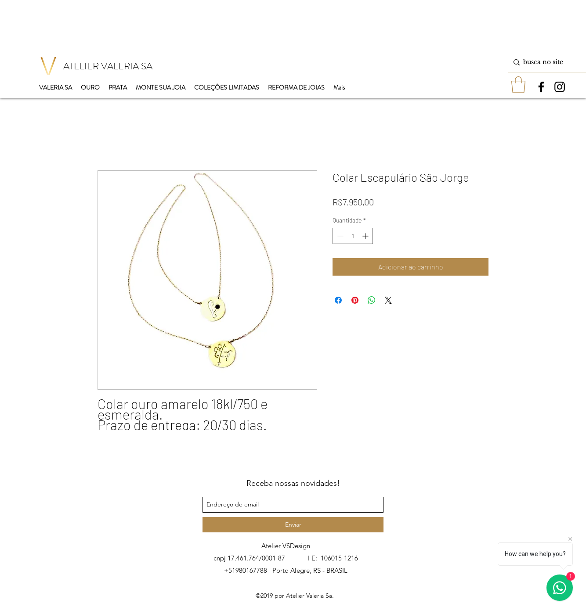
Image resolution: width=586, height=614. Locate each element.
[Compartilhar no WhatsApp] (371, 300)
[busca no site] (545, 62)
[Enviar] (293, 524)
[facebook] (541, 87)
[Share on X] (388, 300)
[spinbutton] (353, 236)
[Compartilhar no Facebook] (338, 300)
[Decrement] (339, 236)
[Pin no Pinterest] (355, 300)
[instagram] (560, 87)
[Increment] (366, 236)
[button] (518, 84)
